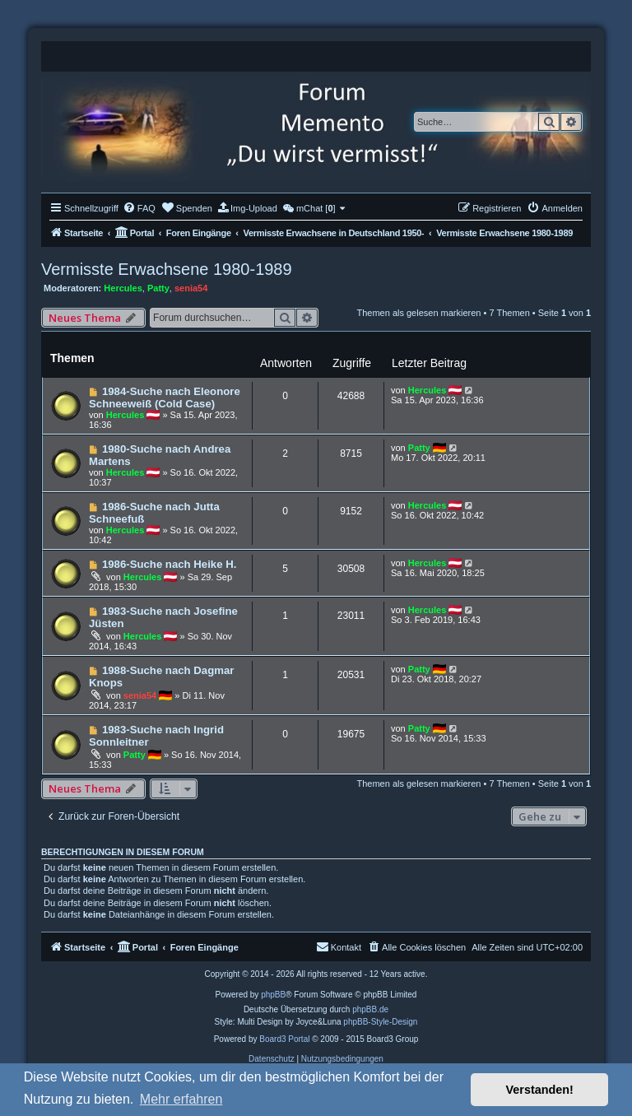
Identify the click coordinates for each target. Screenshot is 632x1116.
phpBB (273, 994)
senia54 (190, 288)
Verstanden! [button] (540, 1089)
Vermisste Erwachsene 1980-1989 (166, 269)
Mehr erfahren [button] (181, 1099)
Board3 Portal (284, 1039)
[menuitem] (139, 208)
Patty (158, 288)
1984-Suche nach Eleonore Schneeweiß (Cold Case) (164, 397)
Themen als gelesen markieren (418, 313)
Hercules (123, 288)
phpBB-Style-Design (380, 1021)
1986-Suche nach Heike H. (169, 564)
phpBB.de (370, 1009)
